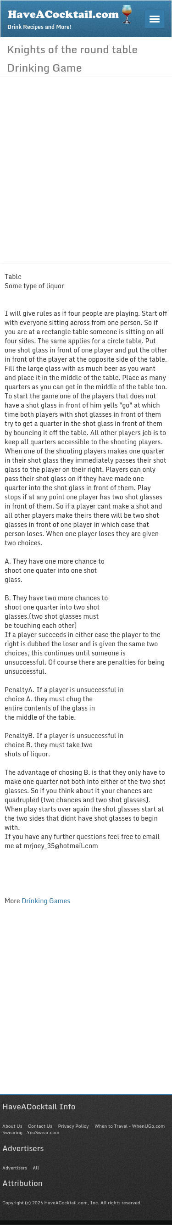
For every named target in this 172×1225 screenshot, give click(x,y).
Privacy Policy (73, 1126)
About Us (12, 1126)
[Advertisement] (86, 168)
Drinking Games (46, 900)
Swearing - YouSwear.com (30, 1132)
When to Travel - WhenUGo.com (129, 1126)
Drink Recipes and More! (72, 16)
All (36, 1167)
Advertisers (14, 1167)
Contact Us (40, 1126)
